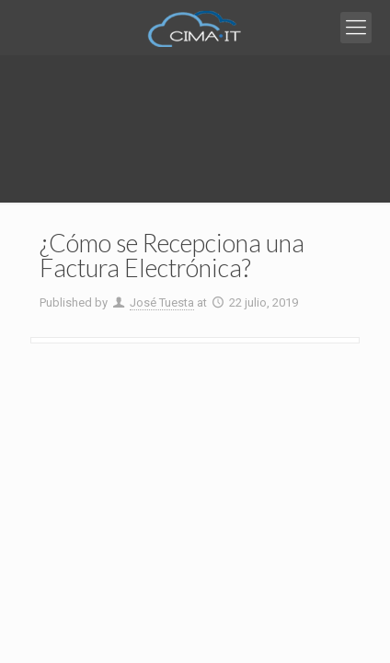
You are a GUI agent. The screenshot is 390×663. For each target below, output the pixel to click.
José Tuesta (162, 302)
